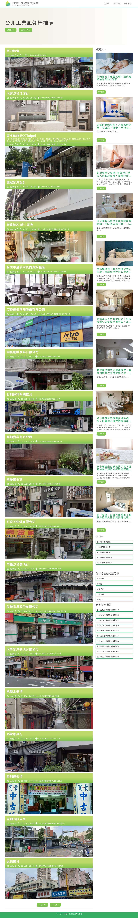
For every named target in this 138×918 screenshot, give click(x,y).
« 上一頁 (42, 905)
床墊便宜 (100, 589)
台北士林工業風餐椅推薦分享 (108, 636)
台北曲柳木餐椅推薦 (104, 562)
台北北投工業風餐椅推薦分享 (108, 610)
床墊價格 (100, 594)
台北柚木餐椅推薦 (104, 542)
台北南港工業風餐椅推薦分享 (108, 630)
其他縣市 (10, 30)
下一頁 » (55, 905)
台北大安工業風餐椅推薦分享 (108, 641)
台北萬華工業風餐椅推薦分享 (108, 646)
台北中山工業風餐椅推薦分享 (108, 625)
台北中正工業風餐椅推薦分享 (108, 657)
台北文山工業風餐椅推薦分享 (108, 615)
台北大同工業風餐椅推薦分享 (108, 651)
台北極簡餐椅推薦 (104, 547)
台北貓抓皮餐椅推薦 (104, 557)
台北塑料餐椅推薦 (104, 552)
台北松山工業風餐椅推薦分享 (108, 620)
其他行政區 (25, 30)
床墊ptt (100, 599)
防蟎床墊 (100, 578)
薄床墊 (99, 584)
